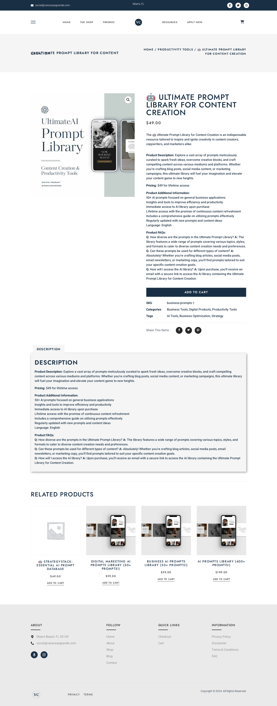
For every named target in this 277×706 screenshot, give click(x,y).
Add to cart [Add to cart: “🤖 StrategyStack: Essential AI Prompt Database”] (55, 583)
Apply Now (195, 22)
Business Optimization (194, 316)
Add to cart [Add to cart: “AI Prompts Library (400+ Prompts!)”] (221, 579)
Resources (170, 22)
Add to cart (196, 292)
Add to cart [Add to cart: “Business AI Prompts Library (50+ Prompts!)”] (166, 579)
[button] (128, 99)
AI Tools (172, 316)
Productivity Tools (175, 49)
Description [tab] (49, 349)
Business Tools (177, 309)
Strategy (217, 316)
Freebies (109, 22)
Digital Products (200, 309)
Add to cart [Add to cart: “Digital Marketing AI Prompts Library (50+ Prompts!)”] (110, 583)
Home (67, 22)
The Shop (86, 22)
